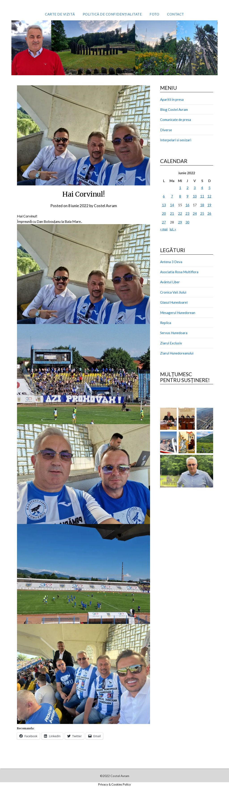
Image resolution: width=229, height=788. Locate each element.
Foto (154, 14)
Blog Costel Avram (174, 109)
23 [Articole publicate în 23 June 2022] (187, 213)
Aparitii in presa (172, 99)
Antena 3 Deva (171, 262)
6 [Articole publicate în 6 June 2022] (164, 196)
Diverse (166, 130)
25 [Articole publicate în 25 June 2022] (202, 213)
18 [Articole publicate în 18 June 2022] (202, 205)
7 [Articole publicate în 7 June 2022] (172, 196)
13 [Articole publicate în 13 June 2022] (164, 205)
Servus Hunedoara (173, 333)
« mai (164, 229)
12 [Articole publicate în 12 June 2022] (209, 196)
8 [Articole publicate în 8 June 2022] (180, 196)
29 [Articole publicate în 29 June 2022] (180, 222)
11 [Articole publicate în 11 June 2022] (202, 196)
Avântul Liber (170, 282)
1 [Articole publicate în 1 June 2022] (180, 188)
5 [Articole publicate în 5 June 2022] (209, 188)
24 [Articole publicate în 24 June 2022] (195, 213)
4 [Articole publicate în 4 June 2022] (202, 188)
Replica (165, 323)
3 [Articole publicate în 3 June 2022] (195, 188)
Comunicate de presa (175, 120)
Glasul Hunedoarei (174, 302)
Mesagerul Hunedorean (177, 313)
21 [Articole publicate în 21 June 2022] (172, 213)
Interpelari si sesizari (175, 140)
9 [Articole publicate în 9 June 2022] (188, 196)
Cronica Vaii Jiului (173, 292)
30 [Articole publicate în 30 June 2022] (187, 222)
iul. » (173, 229)
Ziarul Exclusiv (171, 343)
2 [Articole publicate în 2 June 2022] (188, 188)
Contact (175, 14)
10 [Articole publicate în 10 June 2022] (195, 196)
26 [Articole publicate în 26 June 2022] (209, 213)
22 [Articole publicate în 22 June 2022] (180, 213)
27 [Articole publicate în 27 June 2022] (164, 222)
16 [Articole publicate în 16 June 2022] (187, 205)
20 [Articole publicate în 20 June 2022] (164, 213)
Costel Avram (105, 205)
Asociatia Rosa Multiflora (179, 272)
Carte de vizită (60, 14)
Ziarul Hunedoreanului (176, 353)
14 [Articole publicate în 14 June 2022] (172, 205)
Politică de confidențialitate (112, 14)
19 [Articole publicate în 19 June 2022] (209, 205)
